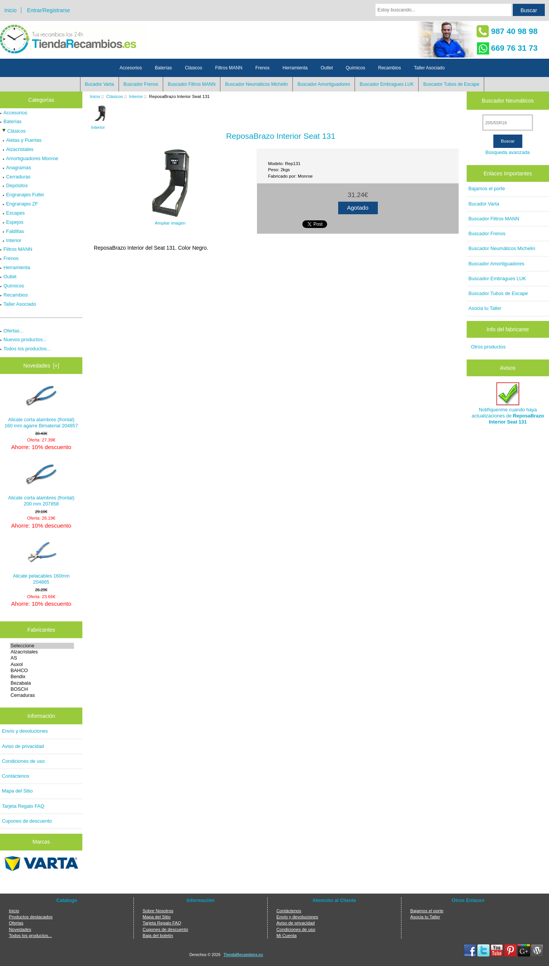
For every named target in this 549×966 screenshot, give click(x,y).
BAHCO (42, 671)
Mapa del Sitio (17, 791)
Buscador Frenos (141, 84)
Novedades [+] (41, 366)
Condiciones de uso (23, 761)
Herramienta (295, 68)
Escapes (12, 213)
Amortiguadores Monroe (29, 158)
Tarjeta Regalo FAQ (23, 806)
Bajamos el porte (487, 188)
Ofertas (16, 922)
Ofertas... (11, 331)
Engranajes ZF (19, 204)
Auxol (42, 664)
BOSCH (42, 689)
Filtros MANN (228, 68)
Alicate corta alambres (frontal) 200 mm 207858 (41, 485)
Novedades (20, 929)
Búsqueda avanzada (507, 152)
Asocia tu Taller (485, 308)
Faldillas (12, 231)
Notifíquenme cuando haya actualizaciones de (508, 403)
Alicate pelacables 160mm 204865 (41, 563)
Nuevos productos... (23, 339)
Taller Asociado (429, 68)
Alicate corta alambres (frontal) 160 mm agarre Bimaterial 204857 (41, 406)
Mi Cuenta (286, 935)
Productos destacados (31, 916)
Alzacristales (17, 149)
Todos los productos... (25, 348)
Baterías (163, 68)
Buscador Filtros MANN (191, 84)
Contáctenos (15, 776)
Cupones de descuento (27, 821)
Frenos (262, 68)
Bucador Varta (99, 84)
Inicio (10, 10)
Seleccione (42, 646)
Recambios (389, 68)
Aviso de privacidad (23, 746)
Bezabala (42, 683)
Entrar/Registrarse (48, 10)
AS (42, 658)
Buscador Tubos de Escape (451, 84)
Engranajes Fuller (22, 194)
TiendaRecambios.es (243, 955)
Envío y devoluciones (25, 731)
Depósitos (14, 185)
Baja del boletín (158, 935)
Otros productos (488, 347)
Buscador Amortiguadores (323, 84)
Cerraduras (15, 177)
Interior (136, 96)
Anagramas (15, 167)
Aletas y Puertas (21, 140)
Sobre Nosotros (158, 910)
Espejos (11, 222)
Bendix (42, 677)
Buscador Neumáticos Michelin (256, 84)
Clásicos (114, 96)
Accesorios (131, 68)
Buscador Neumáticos (508, 101)
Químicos (355, 68)
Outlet (327, 68)
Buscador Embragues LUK (387, 84)
